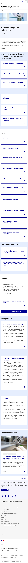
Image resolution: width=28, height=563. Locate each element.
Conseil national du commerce (6, 511)
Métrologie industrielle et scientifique (13, 324)
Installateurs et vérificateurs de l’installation (11, 108)
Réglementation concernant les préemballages (11, 233)
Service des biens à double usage (6, 532)
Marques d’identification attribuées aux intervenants (13, 119)
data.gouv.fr (13, 550)
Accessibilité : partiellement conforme (12, 555)
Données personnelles (4, 557)
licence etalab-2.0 (17, 561)
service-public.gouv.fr (12, 548)
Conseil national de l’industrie (5, 509)
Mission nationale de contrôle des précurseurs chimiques (10, 523)
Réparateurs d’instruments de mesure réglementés (12, 97)
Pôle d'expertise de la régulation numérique (8, 525)
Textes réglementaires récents (10, 148)
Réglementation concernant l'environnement (10, 222)
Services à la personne (4, 534)
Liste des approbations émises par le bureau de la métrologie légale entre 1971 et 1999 (13, 264)
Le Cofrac (5, 398)
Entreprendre (3, 515)
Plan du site (3, 555)
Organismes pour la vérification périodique (14, 73)
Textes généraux (7, 139)
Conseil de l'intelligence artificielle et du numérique (9, 507)
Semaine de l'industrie (4, 527)
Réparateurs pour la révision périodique (13, 82)
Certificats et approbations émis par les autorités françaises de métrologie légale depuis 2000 (13, 251)
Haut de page (24, 478)
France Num (3, 517)
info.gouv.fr (3, 548)
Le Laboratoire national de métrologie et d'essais (13, 359)
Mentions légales (21, 555)
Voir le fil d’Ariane (4, 10)
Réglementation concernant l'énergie (12, 178)
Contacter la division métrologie (14, 311)
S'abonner (4, 489)
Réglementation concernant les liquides (13, 168)
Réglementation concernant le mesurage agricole (13, 211)
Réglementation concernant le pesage (12, 157)
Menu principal (26, 1)
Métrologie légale (3, 519)
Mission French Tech (4, 521)
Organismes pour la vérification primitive (13, 63)
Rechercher (23, 1)
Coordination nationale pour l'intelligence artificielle (9, 513)
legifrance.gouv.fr (4, 550)
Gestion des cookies (13, 557)
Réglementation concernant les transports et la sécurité (13, 188)
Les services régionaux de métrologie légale (13, 301)
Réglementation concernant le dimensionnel (10, 200)
